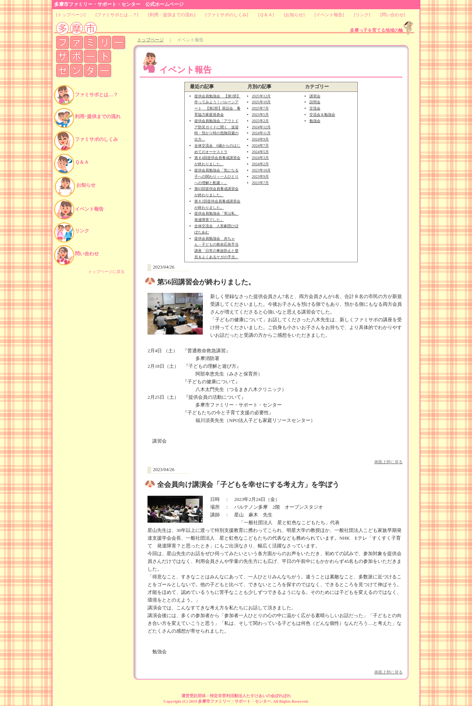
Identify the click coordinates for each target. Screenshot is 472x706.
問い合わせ (393, 14)
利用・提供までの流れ (172, 14)
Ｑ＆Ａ (266, 14)
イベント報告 (329, 14)
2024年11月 (261, 133)
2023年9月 (260, 176)
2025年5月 (260, 115)
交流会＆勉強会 (322, 115)
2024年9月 (260, 139)
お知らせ (294, 14)
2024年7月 (260, 145)
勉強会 (314, 121)
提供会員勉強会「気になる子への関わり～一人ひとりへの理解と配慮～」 (216, 176)
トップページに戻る (106, 271)
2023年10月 (261, 170)
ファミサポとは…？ (117, 14)
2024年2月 (260, 164)
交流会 (314, 108)
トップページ (71, 14)
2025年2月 (260, 121)
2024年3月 (260, 158)
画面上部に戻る (388, 462)
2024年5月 (260, 152)
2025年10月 (261, 102)
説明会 (314, 102)
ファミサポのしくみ (227, 14)
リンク (362, 14)
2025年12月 (261, 96)
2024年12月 (261, 127)
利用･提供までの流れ (98, 116)
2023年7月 (260, 183)
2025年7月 (260, 108)
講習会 (314, 96)
